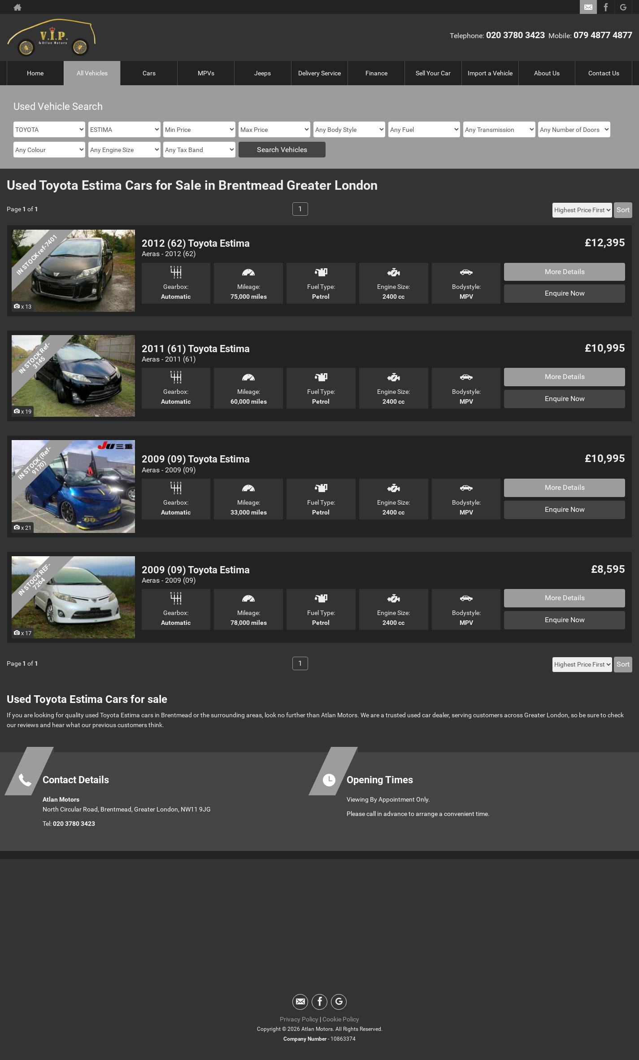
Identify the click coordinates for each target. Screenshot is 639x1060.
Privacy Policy (299, 1019)
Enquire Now (565, 293)
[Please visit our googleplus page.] (623, 7)
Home (35, 73)
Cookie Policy (340, 1019)
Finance (376, 73)
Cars (149, 73)
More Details (565, 271)
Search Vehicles (282, 149)
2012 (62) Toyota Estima (196, 243)
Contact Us (603, 73)
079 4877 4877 (603, 35)
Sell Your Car (433, 73)
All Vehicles (92, 73)
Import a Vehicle (490, 73)
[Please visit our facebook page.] (605, 7)
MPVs (206, 73)
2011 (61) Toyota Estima (196, 348)
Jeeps (262, 73)
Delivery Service (319, 73)
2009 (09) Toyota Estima (196, 459)
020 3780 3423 (515, 35)
